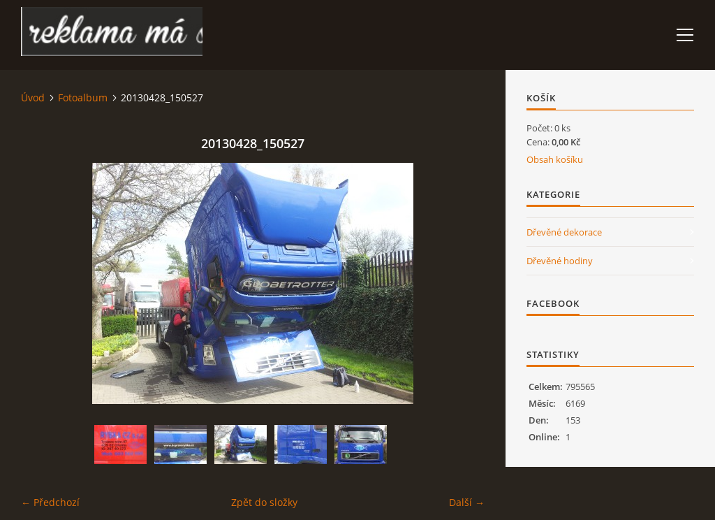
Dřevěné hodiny (559, 260)
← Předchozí (50, 502)
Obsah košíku (554, 159)
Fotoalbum (83, 97)
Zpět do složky (264, 502)
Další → (467, 502)
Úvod (33, 97)
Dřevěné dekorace (564, 232)
